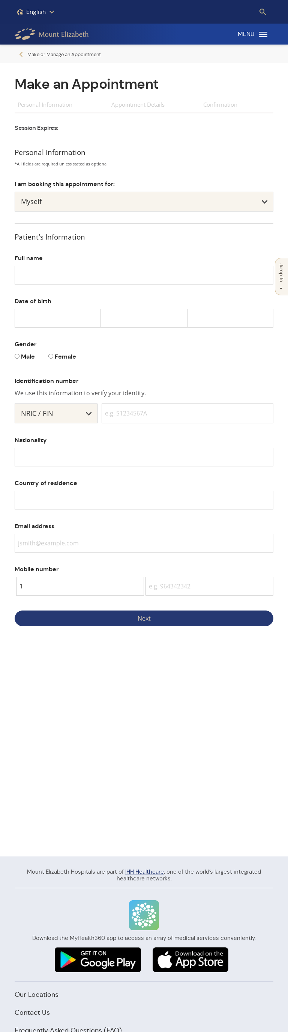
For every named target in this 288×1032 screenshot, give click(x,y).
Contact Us (32, 1012)
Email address (34, 526)
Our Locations (36, 994)
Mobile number (36, 569)
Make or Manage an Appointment (64, 54)
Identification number (46, 381)
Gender (25, 344)
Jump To (281, 277)
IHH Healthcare (144, 871)
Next (144, 618)
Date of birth (33, 301)
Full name (29, 258)
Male (28, 356)
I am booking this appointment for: (65, 184)
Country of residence (46, 483)
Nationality (31, 440)
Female (65, 356)
